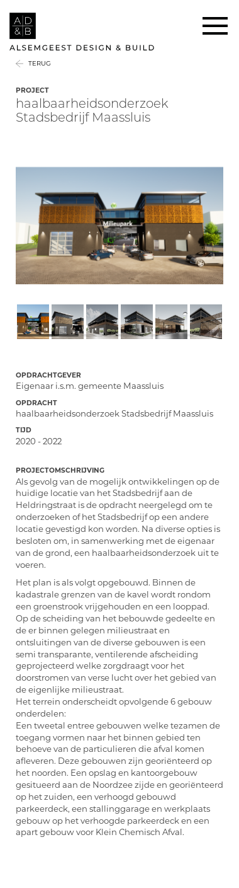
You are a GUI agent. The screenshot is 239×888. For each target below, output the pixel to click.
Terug (39, 63)
